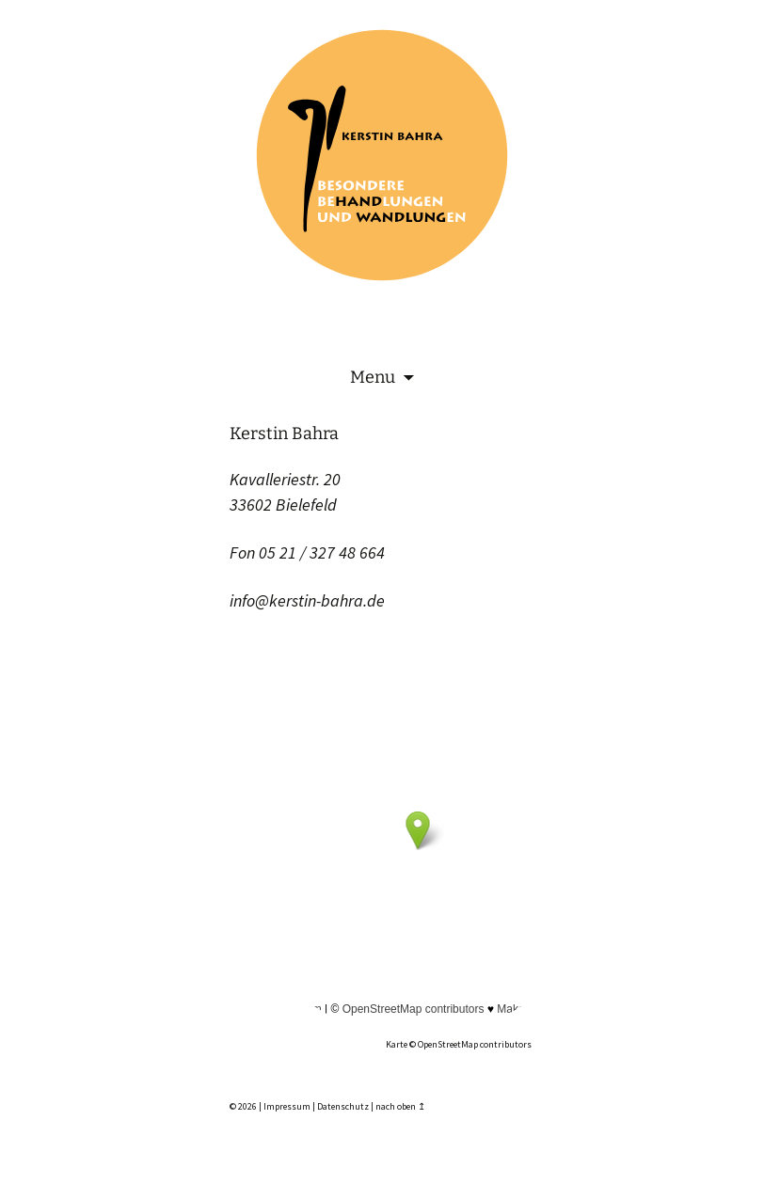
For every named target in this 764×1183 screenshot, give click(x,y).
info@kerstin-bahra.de (307, 600)
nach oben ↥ (400, 1106)
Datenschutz (343, 1106)
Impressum (286, 1106)
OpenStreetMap (448, 1044)
